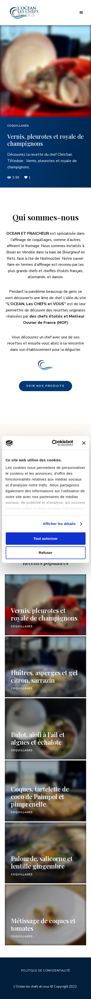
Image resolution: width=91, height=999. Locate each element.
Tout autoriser (45, 538)
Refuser (45, 553)
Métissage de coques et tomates (43, 924)
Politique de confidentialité (45, 971)
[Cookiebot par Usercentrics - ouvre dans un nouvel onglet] (54, 443)
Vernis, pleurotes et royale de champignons (45, 139)
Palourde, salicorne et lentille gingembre (42, 862)
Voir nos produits (45, 386)
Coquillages (18, 126)
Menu (81, 12)
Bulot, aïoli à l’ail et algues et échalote (38, 738)
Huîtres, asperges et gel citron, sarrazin (44, 676)
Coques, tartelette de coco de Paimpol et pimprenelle (40, 796)
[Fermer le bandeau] (83, 443)
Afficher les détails (59, 524)
